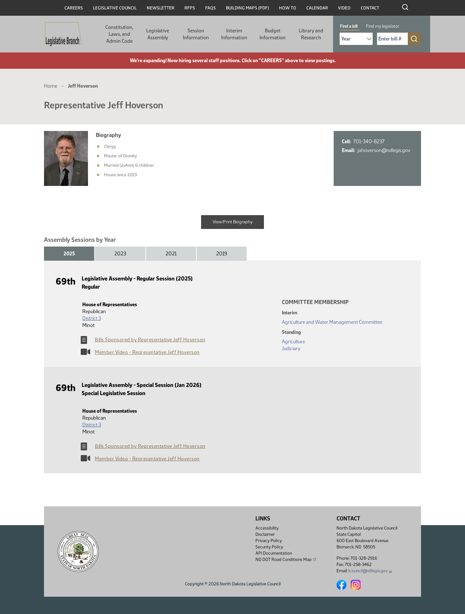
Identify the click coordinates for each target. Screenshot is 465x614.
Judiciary (291, 348)
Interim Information (234, 34)
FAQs (210, 8)
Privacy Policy (268, 540)
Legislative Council (115, 8)
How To (287, 8)
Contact (370, 8)
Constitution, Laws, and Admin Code (119, 34)
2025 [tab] (69, 254)
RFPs (189, 8)
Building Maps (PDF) (247, 8)
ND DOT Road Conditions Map (286, 559)
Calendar (317, 8)
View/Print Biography (233, 222)
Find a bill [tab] (349, 26)
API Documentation (273, 553)
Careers (73, 8)
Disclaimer (265, 534)
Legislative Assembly (157, 34)
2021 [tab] (171, 254)
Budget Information (273, 34)
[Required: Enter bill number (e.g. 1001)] (392, 38)
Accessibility (267, 528)
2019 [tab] (221, 254)
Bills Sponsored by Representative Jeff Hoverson (150, 340)
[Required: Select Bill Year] (356, 38)
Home (50, 86)
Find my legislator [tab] (382, 26)
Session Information (196, 34)
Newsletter (160, 8)
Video (344, 8)
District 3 (91, 318)
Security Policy (269, 547)
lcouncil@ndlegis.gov (370, 570)
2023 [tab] (120, 254)
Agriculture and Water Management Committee (332, 322)
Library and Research (311, 34)
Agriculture (293, 342)
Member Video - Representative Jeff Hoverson (147, 352)
